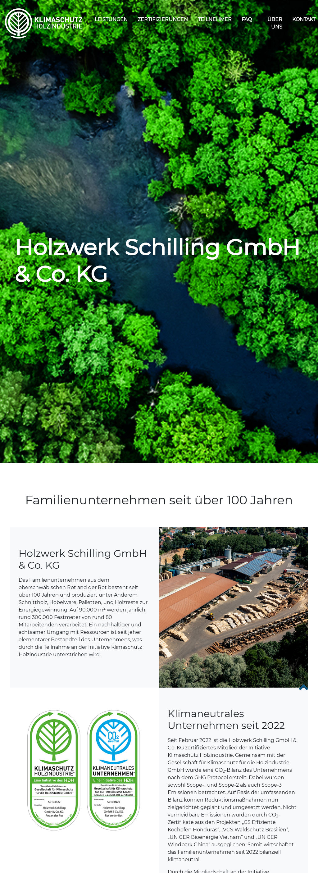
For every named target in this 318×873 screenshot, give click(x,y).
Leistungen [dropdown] (111, 19)
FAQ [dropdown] (247, 19)
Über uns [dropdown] (274, 23)
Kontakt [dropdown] (304, 19)
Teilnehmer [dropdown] (215, 19)
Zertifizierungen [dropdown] (163, 19)
